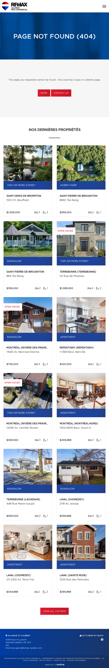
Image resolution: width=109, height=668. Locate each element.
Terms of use (59, 660)
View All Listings (54, 611)
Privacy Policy (45, 660)
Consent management (76, 660)
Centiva (59, 664)
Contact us (61, 93)
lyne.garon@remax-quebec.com (27, 648)
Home (44, 93)
